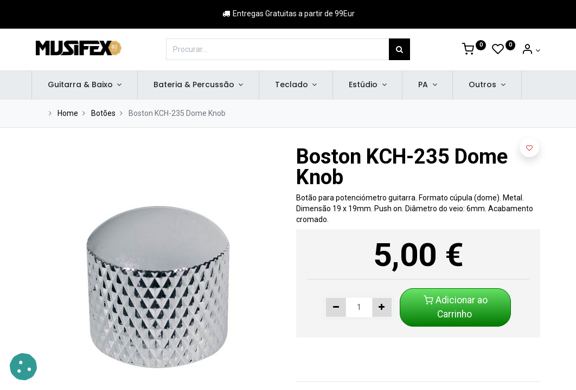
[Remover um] (336, 307)
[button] (529, 147)
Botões (103, 113)
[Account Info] (530, 50)
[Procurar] (399, 49)
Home (67, 113)
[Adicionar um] (382, 307)
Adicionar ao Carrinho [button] (456, 307)
